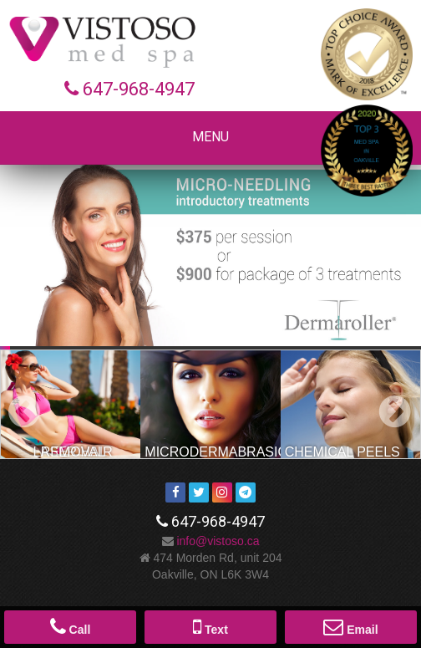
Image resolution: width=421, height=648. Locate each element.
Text (210, 626)
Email (350, 626)
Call (70, 626)
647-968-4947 (139, 89)
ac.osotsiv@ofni (217, 541)
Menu (210, 137)
